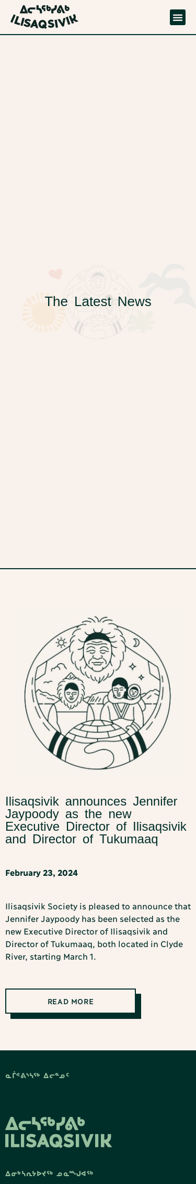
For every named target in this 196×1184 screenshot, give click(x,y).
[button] (178, 17)
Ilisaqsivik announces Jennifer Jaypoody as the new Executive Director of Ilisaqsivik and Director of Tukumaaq (96, 820)
